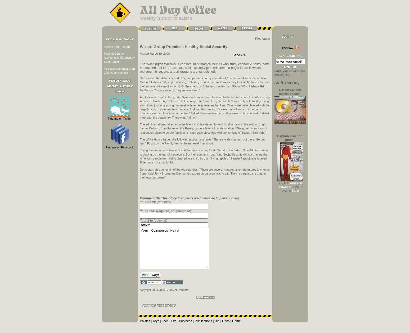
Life (174, 329)
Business (185, 329)
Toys (156, 329)
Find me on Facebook (120, 146)
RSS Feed (290, 48)
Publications (203, 329)
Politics (145, 329)
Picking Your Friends (117, 46)
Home (236, 329)
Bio (217, 329)
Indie (295, 191)
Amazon (296, 183)
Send (239, 55)
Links (225, 329)
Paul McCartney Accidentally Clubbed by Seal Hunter (119, 57)
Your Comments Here (178, 252)
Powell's (285, 187)
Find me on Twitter (120, 117)
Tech (165, 329)
